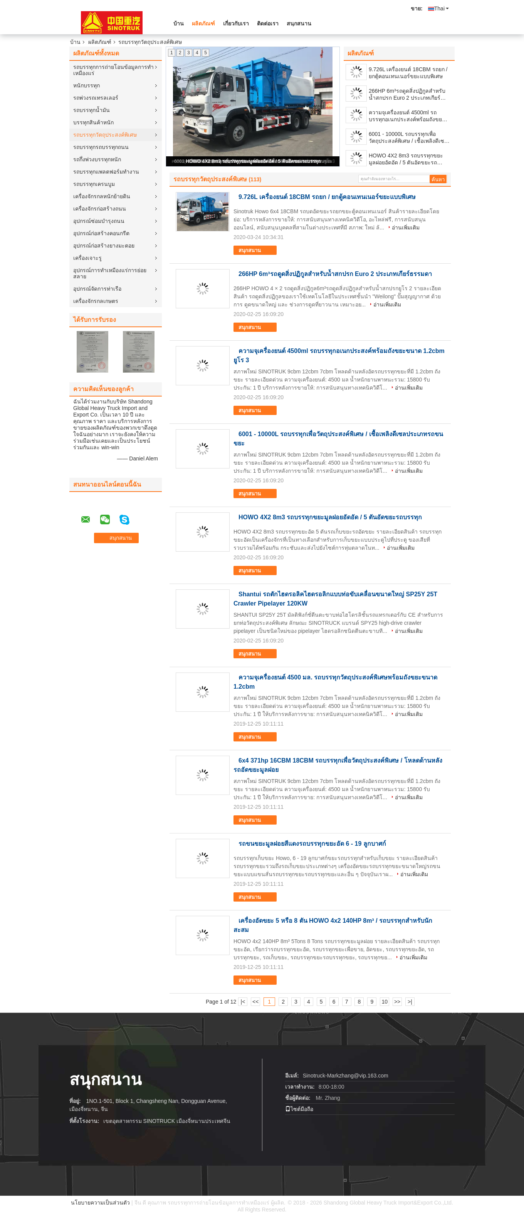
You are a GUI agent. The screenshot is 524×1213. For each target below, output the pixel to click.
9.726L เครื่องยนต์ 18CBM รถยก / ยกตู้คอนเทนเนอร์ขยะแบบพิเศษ (408, 72)
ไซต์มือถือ (299, 1109)
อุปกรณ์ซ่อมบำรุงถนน (98, 221)
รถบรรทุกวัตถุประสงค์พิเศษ (105, 135)
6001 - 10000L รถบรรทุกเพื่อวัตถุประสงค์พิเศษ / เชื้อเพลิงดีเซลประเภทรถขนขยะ (408, 137)
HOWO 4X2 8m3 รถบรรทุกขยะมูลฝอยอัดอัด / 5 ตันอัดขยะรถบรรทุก (253, 161)
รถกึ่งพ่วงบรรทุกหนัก (97, 159)
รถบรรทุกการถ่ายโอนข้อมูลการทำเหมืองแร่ (113, 70)
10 (384, 1002)
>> (397, 1002)
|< (243, 1002)
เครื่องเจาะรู (87, 258)
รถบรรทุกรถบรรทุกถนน (101, 147)
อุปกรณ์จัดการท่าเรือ (97, 289)
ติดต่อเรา (268, 23)
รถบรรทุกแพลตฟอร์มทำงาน (106, 172)
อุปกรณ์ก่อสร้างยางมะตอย (103, 246)
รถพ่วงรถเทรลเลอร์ (95, 98)
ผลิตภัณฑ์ (203, 23)
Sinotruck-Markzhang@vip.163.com (345, 1075)
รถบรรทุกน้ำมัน (91, 110)
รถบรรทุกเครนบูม (94, 184)
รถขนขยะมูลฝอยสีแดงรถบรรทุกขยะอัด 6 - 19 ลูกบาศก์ (312, 843)
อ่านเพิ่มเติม (406, 227)
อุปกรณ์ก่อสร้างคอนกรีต (101, 233)
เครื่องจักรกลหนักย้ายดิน (101, 196)
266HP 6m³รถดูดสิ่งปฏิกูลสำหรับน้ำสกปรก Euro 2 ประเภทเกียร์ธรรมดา (407, 94)
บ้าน (178, 23)
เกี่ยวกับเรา (236, 23)
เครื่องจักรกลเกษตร (95, 301)
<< (255, 1002)
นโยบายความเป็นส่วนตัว (100, 1203)
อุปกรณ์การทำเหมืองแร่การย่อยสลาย (109, 273)
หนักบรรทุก (86, 85)
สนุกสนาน (299, 23)
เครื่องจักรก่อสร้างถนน (99, 209)
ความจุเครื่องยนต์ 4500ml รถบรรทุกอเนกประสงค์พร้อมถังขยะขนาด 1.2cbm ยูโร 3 (407, 116)
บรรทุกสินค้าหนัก (93, 122)
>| (410, 1002)
